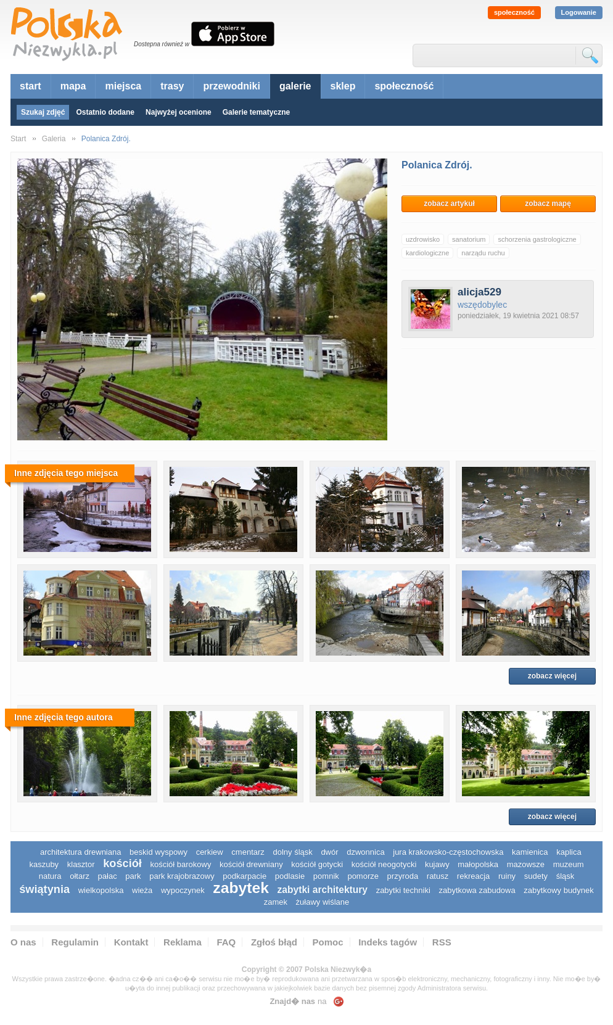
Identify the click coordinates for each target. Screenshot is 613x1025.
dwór (329, 852)
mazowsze (526, 864)
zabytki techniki (403, 890)
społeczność (514, 12)
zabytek (241, 887)
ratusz (437, 876)
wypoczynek (183, 890)
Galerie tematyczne (256, 112)
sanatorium (468, 239)
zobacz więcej (552, 676)
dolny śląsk (292, 852)
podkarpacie (244, 876)
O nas (23, 942)
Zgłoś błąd (274, 942)
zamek (275, 902)
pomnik (326, 876)
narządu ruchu (482, 253)
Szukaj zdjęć (43, 112)
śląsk (565, 876)
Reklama (182, 942)
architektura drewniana (80, 852)
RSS (441, 942)
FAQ (226, 942)
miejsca (123, 86)
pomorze (363, 876)
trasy (172, 86)
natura (50, 876)
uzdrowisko (423, 239)
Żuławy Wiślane (323, 902)
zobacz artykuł (449, 203)
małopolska (478, 864)
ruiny (507, 876)
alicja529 (479, 292)
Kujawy (437, 864)
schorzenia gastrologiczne (537, 239)
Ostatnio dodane (105, 112)
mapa (73, 86)
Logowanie (578, 12)
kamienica (530, 852)
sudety (536, 876)
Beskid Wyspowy (158, 852)
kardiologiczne (427, 253)
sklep (343, 86)
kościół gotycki (317, 864)
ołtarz (79, 876)
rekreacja (473, 876)
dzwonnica (365, 852)
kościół (122, 863)
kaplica (568, 852)
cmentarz (247, 852)
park (133, 876)
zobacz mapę (548, 203)
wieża (142, 890)
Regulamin (75, 942)
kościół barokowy (180, 864)
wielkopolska (101, 890)
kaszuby (44, 864)
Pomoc (328, 942)
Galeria (54, 138)
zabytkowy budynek (558, 890)
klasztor (81, 864)
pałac (107, 876)
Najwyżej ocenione (179, 112)
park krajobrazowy (182, 876)
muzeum (568, 864)
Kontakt (131, 942)
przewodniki (231, 86)
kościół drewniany (251, 864)
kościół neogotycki (384, 864)
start (30, 86)
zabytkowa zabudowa (476, 890)
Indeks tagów (387, 942)
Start (18, 138)
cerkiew (209, 852)
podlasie (290, 876)
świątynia (44, 889)
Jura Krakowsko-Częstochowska (448, 852)
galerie (295, 86)
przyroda (403, 876)
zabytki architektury (323, 889)
